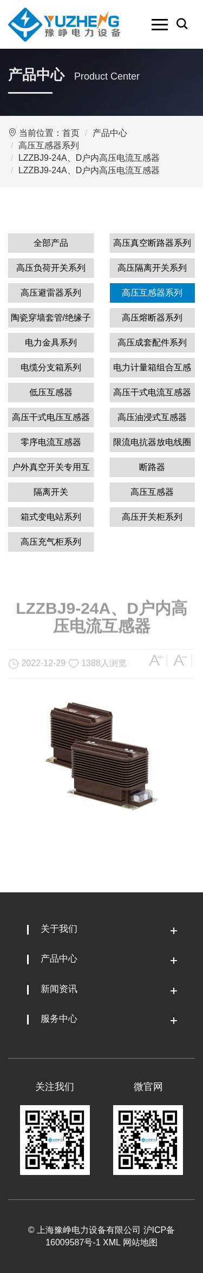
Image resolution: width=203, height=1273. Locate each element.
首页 (71, 133)
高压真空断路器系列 (152, 242)
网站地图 (140, 1242)
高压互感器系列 (48, 145)
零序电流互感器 (51, 442)
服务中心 (59, 1019)
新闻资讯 (59, 989)
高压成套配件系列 (152, 342)
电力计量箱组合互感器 (152, 370)
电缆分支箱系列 (51, 367)
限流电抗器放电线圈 (152, 442)
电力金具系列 (51, 342)
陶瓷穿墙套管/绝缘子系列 (51, 320)
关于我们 (59, 929)
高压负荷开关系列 (51, 267)
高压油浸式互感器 (152, 417)
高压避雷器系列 (51, 292)
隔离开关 (51, 492)
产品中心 (110, 133)
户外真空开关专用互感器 (51, 469)
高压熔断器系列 (152, 317)
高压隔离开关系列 (152, 267)
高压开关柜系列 (152, 516)
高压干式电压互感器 (51, 417)
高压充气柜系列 (51, 541)
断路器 (152, 467)
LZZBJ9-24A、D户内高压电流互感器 (89, 157)
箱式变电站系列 (51, 516)
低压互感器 (51, 392)
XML (111, 1242)
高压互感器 (152, 492)
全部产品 (51, 242)
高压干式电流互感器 (152, 392)
